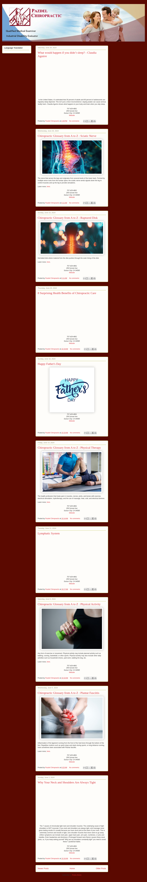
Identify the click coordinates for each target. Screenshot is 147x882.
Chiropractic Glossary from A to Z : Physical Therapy (69, 447)
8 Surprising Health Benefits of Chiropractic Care (67, 293)
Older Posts (101, 868)
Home (72, 868)
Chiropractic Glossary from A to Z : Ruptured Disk (68, 217)
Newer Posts (43, 868)
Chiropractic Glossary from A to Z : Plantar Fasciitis (68, 693)
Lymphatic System (49, 533)
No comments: (74, 121)
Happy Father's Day (49, 363)
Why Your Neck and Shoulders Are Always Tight (67, 782)
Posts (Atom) (76, 875)
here (48, 186)
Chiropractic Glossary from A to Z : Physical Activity (69, 604)
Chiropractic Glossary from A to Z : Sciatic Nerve (67, 136)
